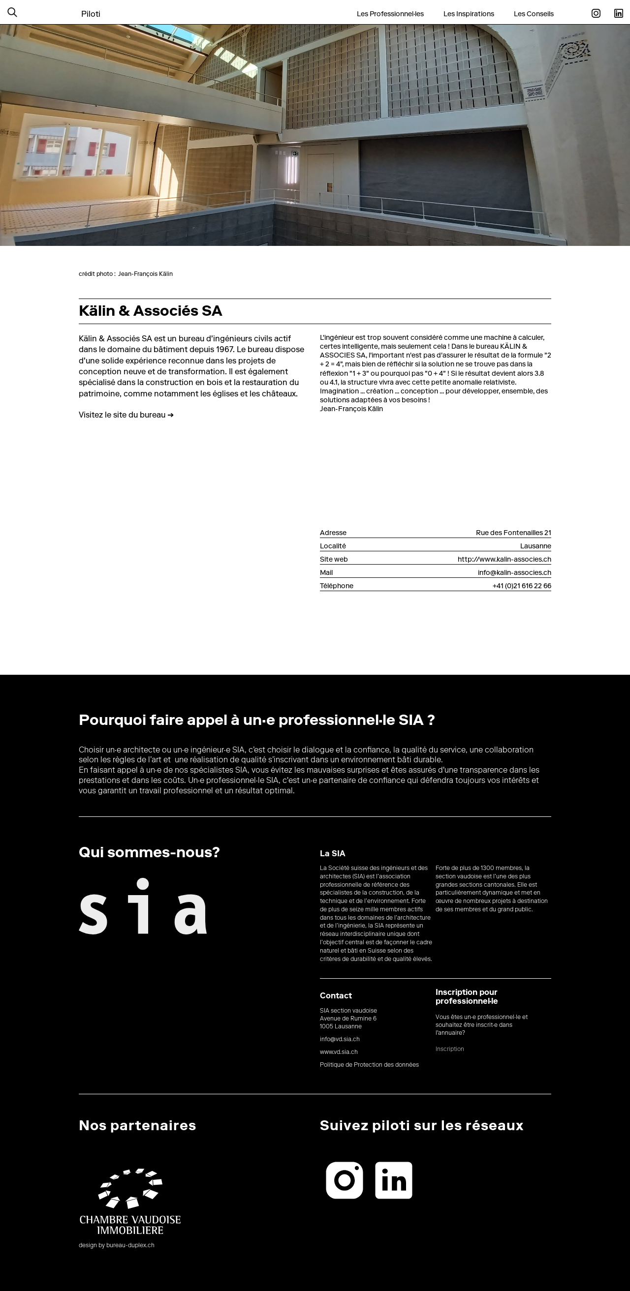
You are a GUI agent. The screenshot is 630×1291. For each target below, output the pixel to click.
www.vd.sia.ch (339, 1052)
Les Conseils (534, 14)
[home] (90, 8)
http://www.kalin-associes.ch (504, 560)
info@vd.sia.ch (340, 1040)
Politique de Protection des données (369, 1065)
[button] (24, 12)
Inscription (450, 1049)
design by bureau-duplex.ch (117, 1246)
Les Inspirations (468, 14)
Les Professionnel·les (390, 14)
